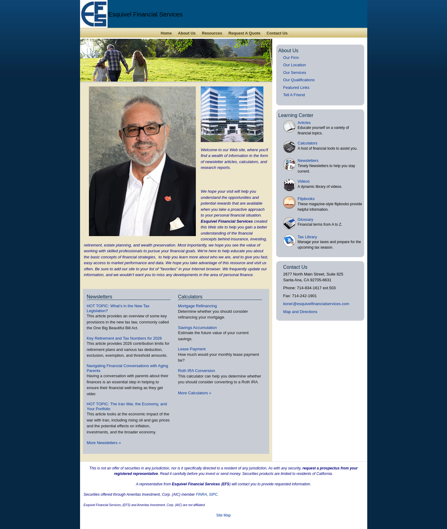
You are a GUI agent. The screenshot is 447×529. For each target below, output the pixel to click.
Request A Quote (245, 33)
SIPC (213, 494)
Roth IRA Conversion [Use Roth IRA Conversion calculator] (196, 370)
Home (166, 33)
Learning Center (295, 115)
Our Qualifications (299, 80)
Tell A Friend (294, 95)
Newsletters (308, 160)
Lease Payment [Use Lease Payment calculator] (191, 349)
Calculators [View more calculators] (190, 296)
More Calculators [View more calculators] (194, 393)
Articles (304, 122)
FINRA (201, 494)
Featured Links (296, 87)
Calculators (307, 143)
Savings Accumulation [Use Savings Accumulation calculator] (197, 327)
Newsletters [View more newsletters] (99, 296)
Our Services (294, 72)
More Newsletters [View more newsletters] (104, 442)
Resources (212, 33)
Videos (304, 181)
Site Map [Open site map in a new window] (223, 515)
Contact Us (277, 33)
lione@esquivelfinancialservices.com (316, 303)
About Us (187, 33)
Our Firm (291, 57)
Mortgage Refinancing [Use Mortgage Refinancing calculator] (197, 306)
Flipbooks (306, 198)
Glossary (305, 219)
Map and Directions (300, 311)
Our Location (294, 65)
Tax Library (307, 237)
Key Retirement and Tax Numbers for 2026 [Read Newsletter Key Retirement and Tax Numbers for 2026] (124, 338)
